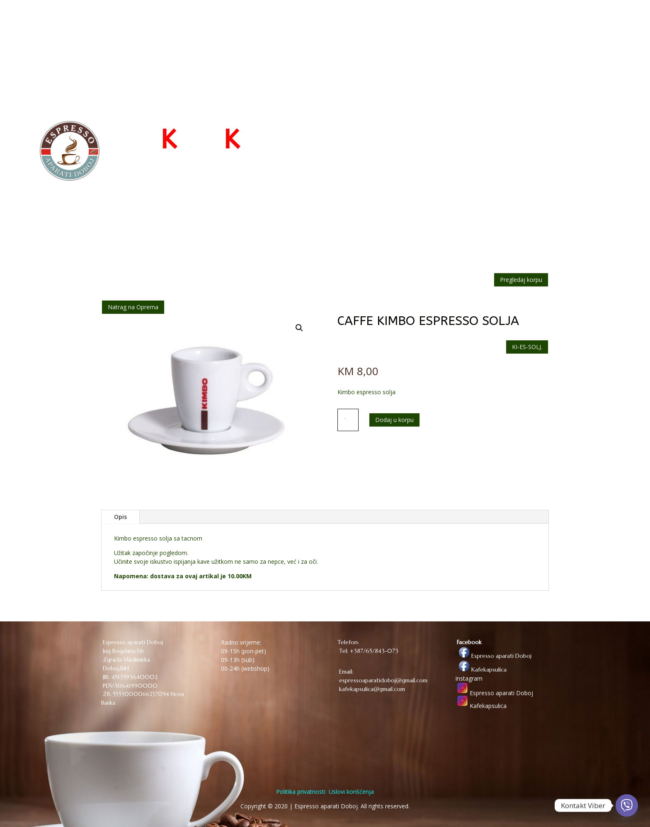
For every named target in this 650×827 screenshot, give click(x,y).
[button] (299, 327)
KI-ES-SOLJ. (527, 347)
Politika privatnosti (300, 791)
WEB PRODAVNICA (434, 21)
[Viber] (627, 805)
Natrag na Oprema (133, 307)
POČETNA (381, 21)
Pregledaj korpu (521, 280)
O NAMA (494, 21)
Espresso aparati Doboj (493, 656)
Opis (120, 517)
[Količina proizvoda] (348, 420)
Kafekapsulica (481, 669)
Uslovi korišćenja (350, 791)
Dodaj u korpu (394, 420)
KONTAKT (531, 21)
